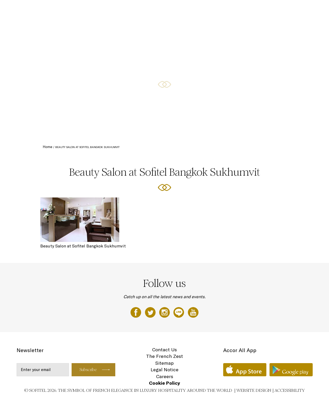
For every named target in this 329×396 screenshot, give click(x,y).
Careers (164, 376)
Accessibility (290, 390)
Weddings (284, 9)
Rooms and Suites (146, 9)
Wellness (305, 9)
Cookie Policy (164, 383)
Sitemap (164, 363)
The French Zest (164, 356)
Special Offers (221, 9)
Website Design (253, 390)
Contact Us (164, 350)
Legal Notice (164, 370)
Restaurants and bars (185, 9)
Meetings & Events (254, 9)
